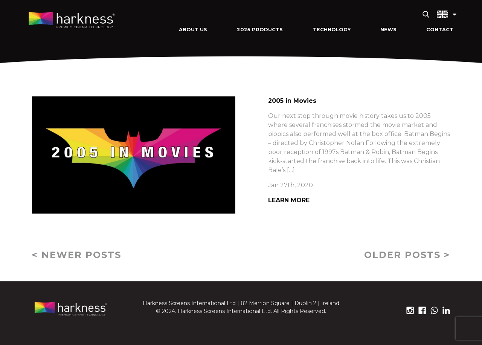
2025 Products (260, 29)
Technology (332, 29)
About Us (193, 29)
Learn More (289, 200)
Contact (439, 29)
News (388, 29)
